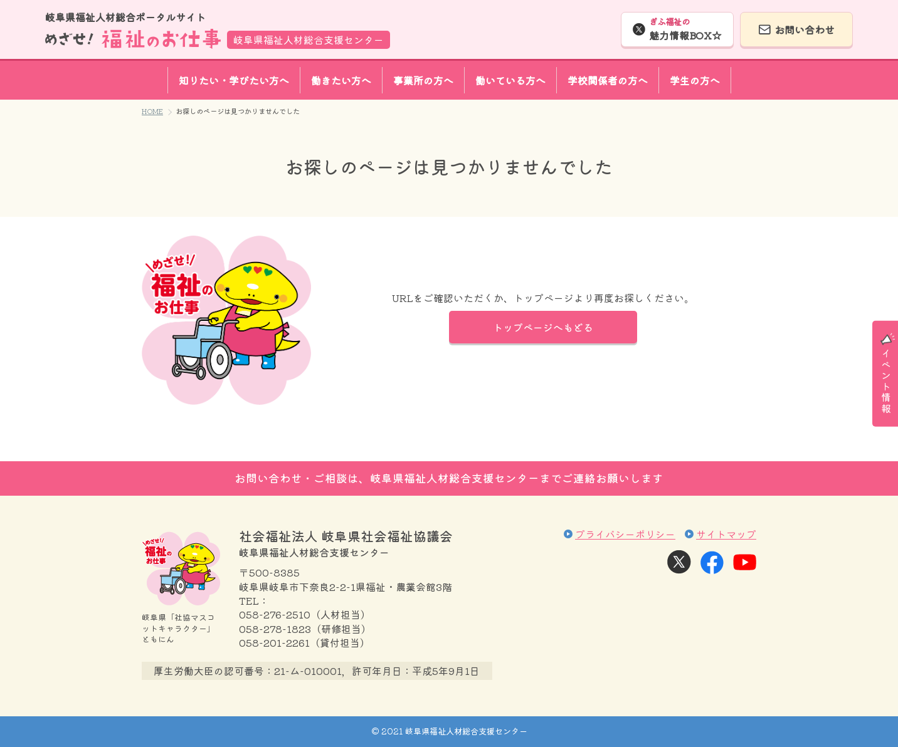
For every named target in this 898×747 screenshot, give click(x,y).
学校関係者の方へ (608, 80)
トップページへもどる (543, 327)
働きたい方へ (341, 80)
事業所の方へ (423, 80)
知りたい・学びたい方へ (234, 80)
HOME (152, 111)
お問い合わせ (804, 29)
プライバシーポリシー (625, 533)
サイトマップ (726, 533)
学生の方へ (695, 80)
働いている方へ (510, 80)
